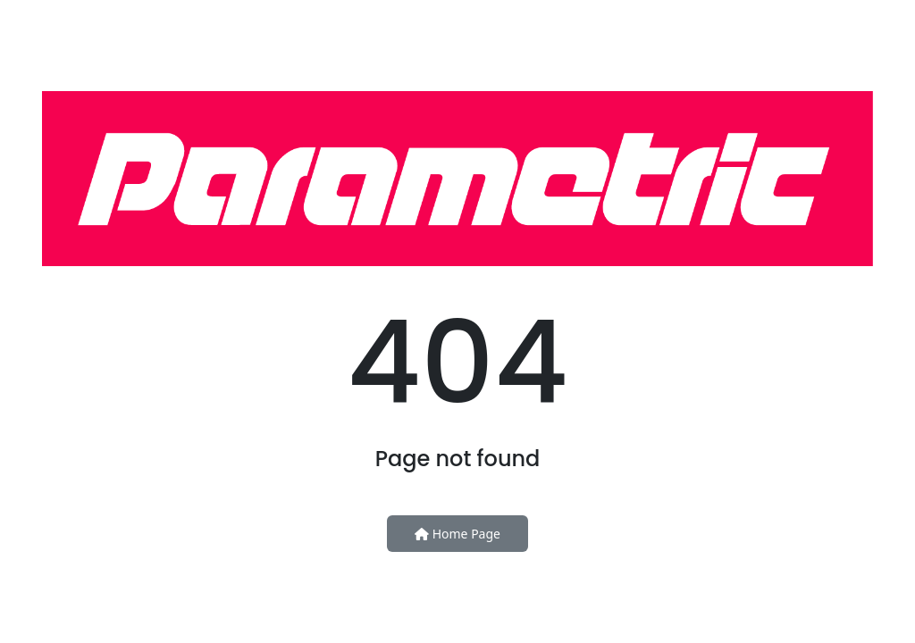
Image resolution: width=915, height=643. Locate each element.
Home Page (457, 533)
